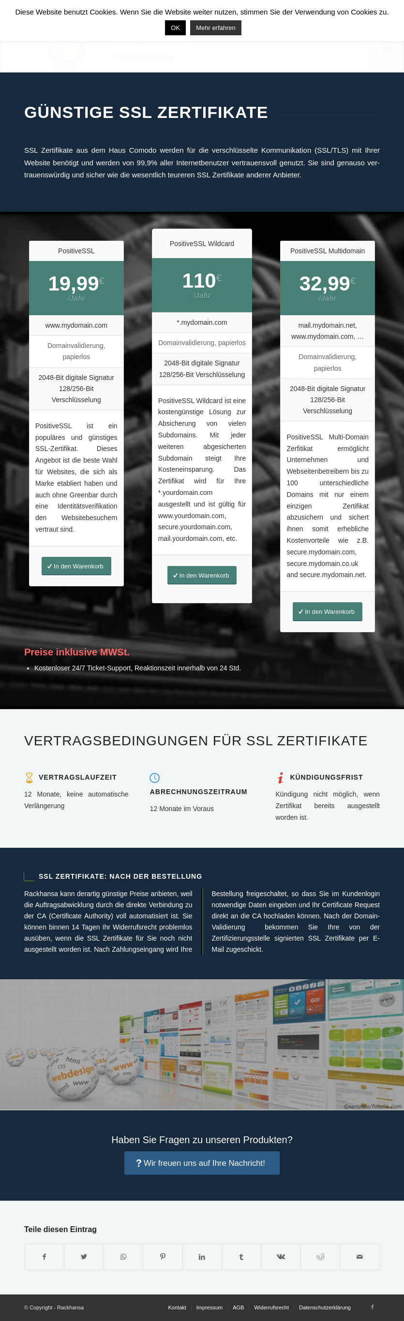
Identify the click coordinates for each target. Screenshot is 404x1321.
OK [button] (175, 27)
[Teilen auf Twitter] (83, 1257)
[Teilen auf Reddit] (320, 1257)
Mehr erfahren (216, 27)
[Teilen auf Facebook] (44, 1257)
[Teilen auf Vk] (281, 1257)
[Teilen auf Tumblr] (241, 1257)
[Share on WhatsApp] (123, 1257)
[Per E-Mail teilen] (360, 1257)
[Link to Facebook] (372, 1307)
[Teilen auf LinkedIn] (202, 1257)
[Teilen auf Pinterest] (162, 1257)
